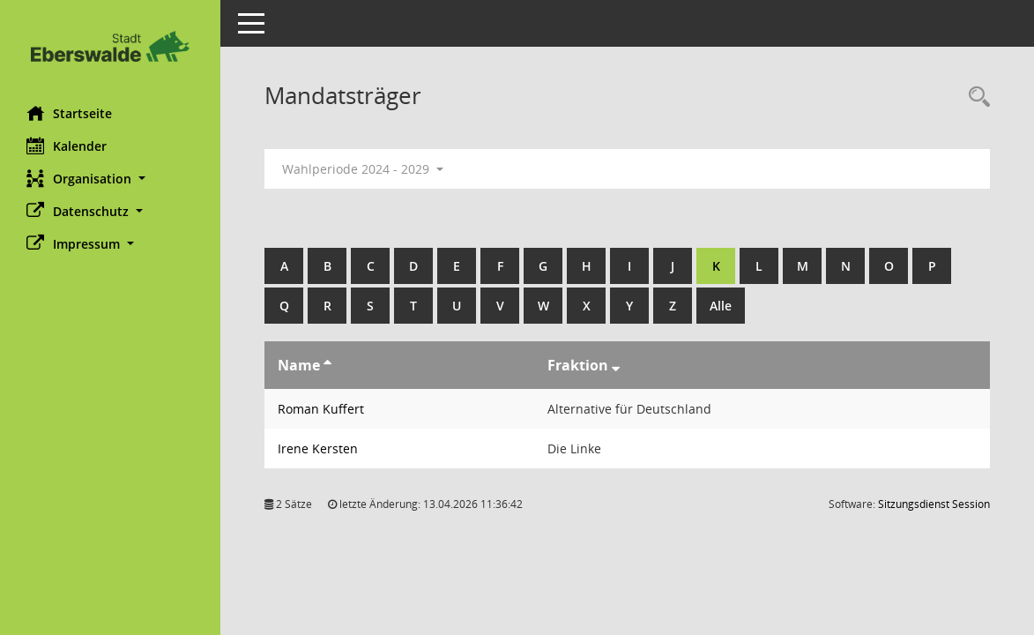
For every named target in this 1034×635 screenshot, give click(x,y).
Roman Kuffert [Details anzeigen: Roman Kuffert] (321, 408)
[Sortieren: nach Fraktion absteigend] (616, 365)
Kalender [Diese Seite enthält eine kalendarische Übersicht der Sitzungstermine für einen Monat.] (66, 145)
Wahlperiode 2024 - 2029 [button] (362, 169)
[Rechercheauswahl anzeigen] (975, 97)
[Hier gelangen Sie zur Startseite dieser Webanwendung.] (110, 46)
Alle (721, 305)
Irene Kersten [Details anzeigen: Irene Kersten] (318, 448)
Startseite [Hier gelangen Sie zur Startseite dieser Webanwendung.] (69, 113)
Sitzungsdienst (934, 504)
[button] (110, 178)
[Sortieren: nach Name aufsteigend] (327, 365)
